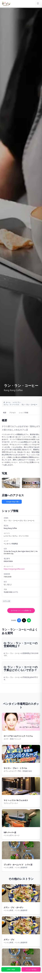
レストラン (17, 402)
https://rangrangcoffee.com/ (14, 569)
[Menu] (38, 3)
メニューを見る (31, 969)
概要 (4, 412)
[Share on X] (24, 620)
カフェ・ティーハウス (11, 404)
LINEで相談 (11, 969)
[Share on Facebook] (19, 620)
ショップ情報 (23, 412)
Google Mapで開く (12, 502)
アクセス (12, 412)
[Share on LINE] (29, 620)
